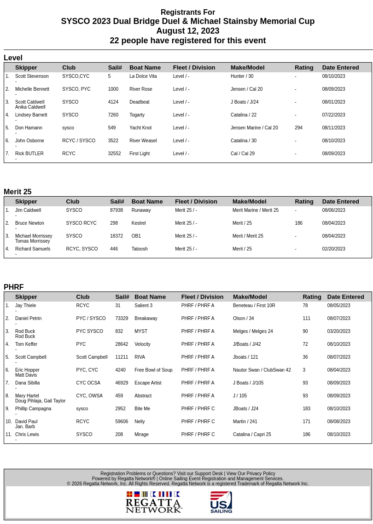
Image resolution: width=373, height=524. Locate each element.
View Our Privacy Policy (251, 473)
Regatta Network (100, 483)
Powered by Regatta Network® (123, 478)
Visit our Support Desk (199, 473)
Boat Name (145, 67)
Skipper (26, 67)
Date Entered (340, 67)
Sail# (115, 67)
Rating (304, 67)
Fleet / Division (194, 67)
